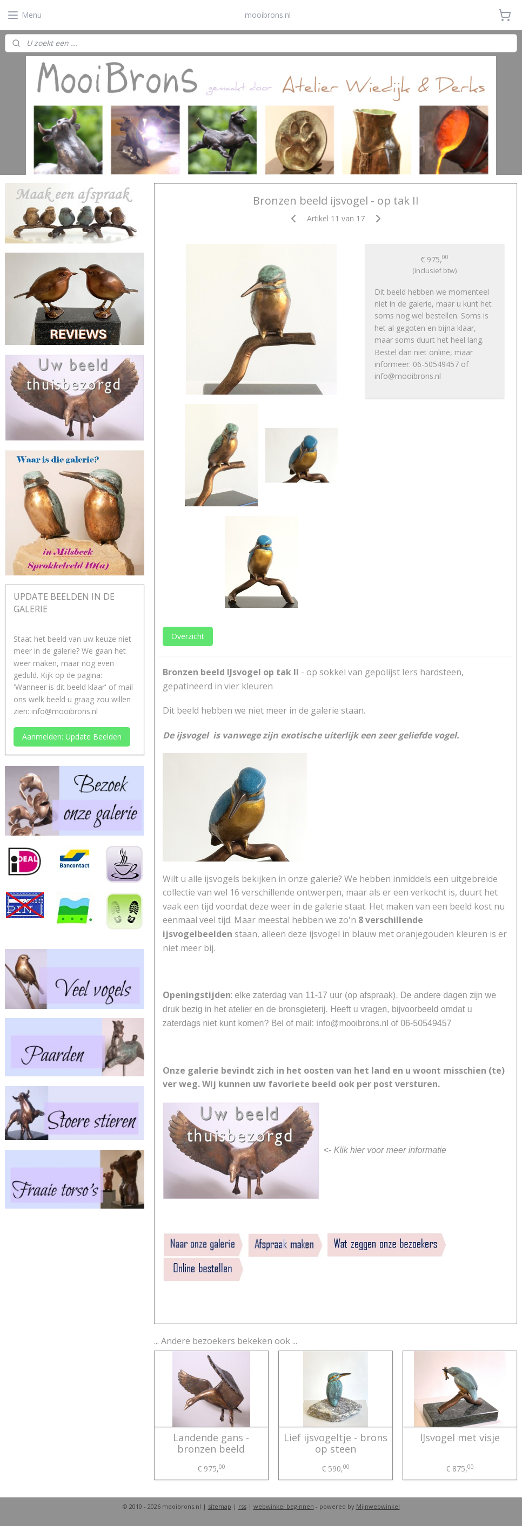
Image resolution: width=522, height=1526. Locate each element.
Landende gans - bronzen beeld (211, 1443)
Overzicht (187, 636)
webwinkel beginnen (283, 1506)
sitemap (219, 1506)
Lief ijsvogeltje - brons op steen (335, 1443)
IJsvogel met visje (460, 1437)
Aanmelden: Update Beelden (72, 736)
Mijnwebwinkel (378, 1506)
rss (242, 1506)
